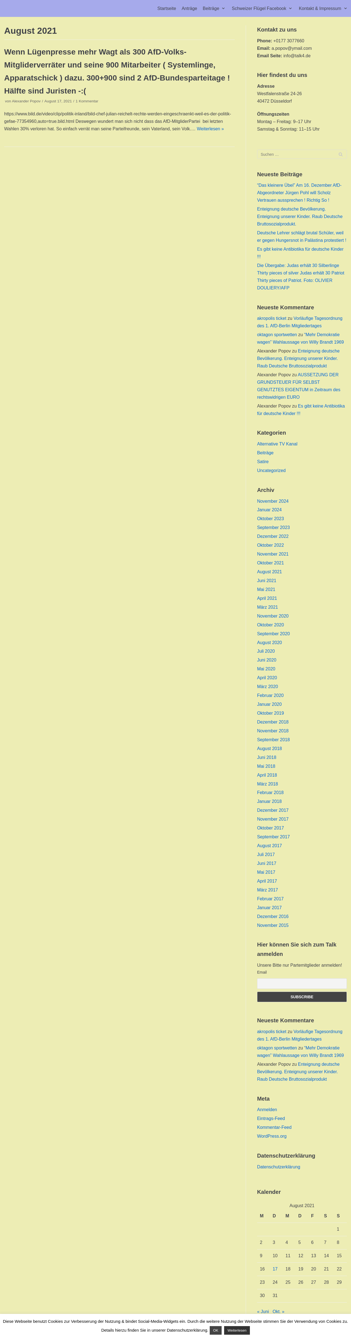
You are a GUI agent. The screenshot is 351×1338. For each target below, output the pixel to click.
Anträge (189, 8)
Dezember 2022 (273, 536)
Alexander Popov (26, 101)
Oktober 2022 (270, 545)
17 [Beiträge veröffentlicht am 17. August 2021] (275, 1269)
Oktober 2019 (270, 713)
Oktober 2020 (270, 625)
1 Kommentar (87, 101)
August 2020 (269, 642)
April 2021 (267, 598)
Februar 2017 (270, 898)
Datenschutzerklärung (278, 1167)
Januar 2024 (269, 509)
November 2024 (273, 501)
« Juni (263, 1311)
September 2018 (273, 739)
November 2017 (273, 819)
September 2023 (273, 527)
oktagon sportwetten (277, 334)
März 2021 (267, 607)
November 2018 (273, 730)
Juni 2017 (266, 863)
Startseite (166, 8)
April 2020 (267, 677)
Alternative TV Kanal (277, 444)
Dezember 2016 (273, 916)
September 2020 (273, 633)
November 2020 (273, 616)
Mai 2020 (266, 669)
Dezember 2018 (273, 722)
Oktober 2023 (270, 518)
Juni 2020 (266, 660)
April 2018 (267, 775)
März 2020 (267, 686)
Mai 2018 (266, 766)
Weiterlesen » (210, 128)
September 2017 (273, 836)
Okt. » (279, 1311)
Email (262, 972)
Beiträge (265, 452)
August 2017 (269, 845)
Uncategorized (271, 470)
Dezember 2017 (273, 810)
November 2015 (273, 925)
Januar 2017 (269, 907)
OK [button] (215, 1330)
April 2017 (267, 881)
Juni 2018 (266, 757)
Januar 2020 (269, 704)
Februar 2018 (270, 792)
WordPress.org (271, 1136)
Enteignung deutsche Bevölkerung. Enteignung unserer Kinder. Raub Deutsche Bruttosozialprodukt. (300, 216)
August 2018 (269, 748)
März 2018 (267, 784)
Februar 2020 (270, 695)
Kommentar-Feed (274, 1127)
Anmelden (267, 1109)
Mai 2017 (266, 872)
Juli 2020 (266, 651)
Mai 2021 (266, 589)
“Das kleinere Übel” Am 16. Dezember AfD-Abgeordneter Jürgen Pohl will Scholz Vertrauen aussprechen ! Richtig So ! (299, 193)
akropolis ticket (271, 318)
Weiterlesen (236, 1330)
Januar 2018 (269, 801)
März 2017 (267, 890)
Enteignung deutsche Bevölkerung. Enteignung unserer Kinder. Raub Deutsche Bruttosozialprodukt (298, 358)
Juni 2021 (266, 580)
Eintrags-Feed (271, 1118)
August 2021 (269, 571)
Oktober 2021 (270, 563)
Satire (263, 461)
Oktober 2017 (270, 828)
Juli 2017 (266, 854)
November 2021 (273, 554)
